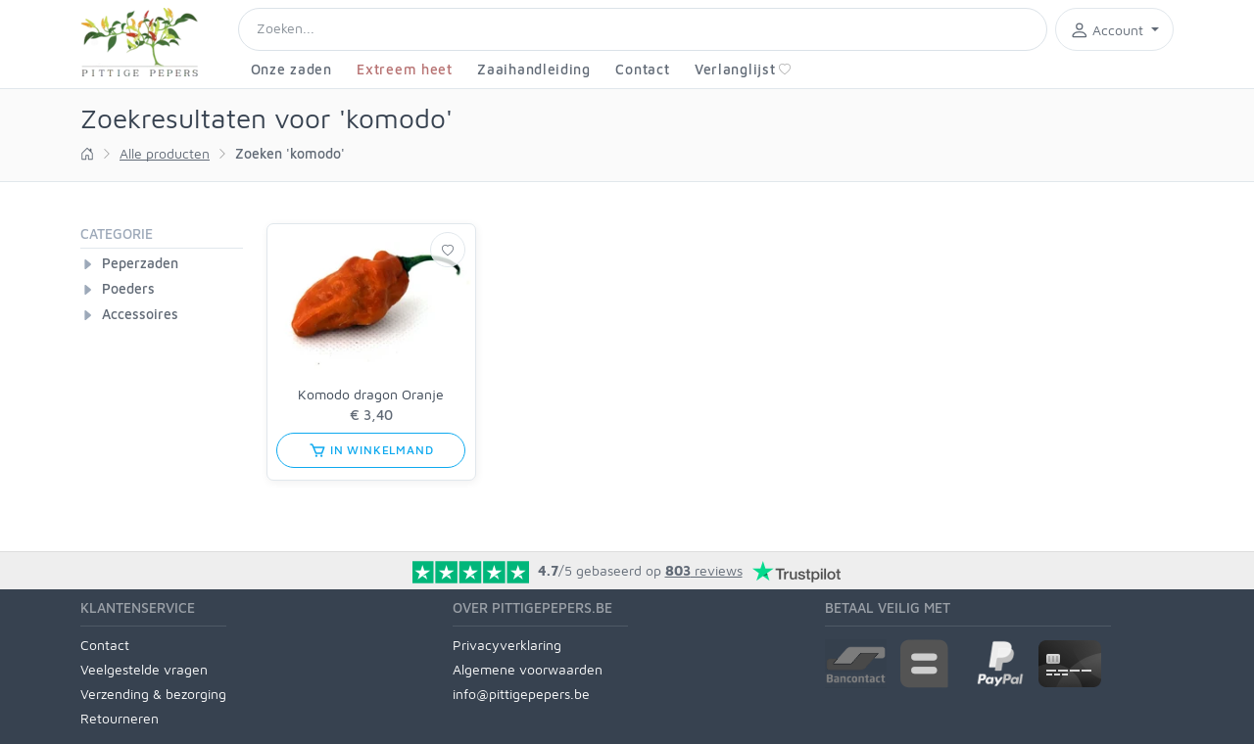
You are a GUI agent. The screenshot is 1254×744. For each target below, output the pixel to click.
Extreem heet (404, 69)
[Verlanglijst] (447, 249)
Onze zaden (291, 69)
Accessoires (140, 313)
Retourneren (119, 718)
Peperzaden (140, 263)
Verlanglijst (743, 69)
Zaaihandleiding (534, 69)
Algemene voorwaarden (528, 669)
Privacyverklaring (507, 644)
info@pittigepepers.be (521, 693)
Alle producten (165, 153)
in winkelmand (371, 450)
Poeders (128, 288)
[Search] (642, 29)
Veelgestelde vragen (144, 669)
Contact (642, 69)
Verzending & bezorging (153, 693)
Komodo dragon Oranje (371, 394)
